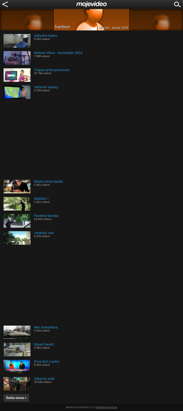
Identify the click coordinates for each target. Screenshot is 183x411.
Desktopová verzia (106, 407)
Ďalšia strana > (16, 398)
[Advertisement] (93, 139)
